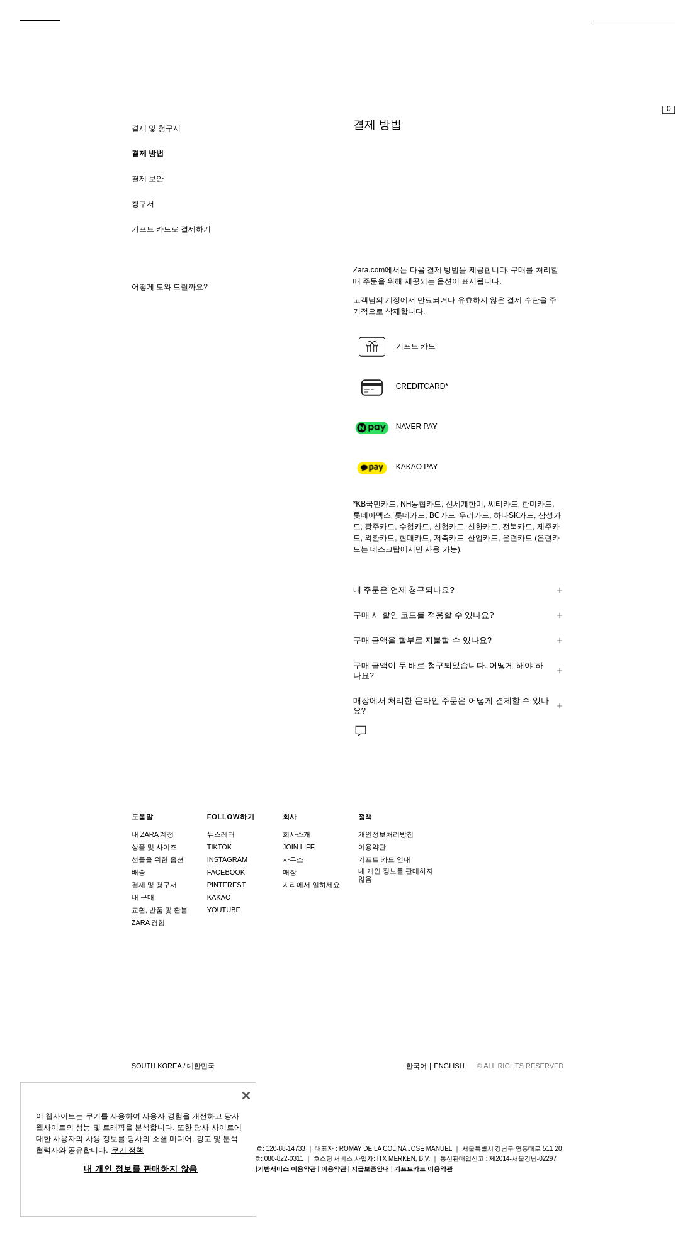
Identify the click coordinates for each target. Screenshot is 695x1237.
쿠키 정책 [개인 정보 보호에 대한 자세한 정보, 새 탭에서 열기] (127, 1150)
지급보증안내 (370, 1168)
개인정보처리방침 (386, 834)
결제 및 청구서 (154, 884)
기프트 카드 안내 (384, 859)
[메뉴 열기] (45, 29)
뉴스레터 (221, 834)
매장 (290, 872)
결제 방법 (148, 153)
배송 (138, 872)
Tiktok (219, 847)
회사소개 (296, 834)
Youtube (223, 910)
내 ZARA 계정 (153, 834)
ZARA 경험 (149, 922)
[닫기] (246, 1095)
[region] (138, 1149)
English (449, 1066)
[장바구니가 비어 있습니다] (668, 111)
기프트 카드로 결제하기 (172, 229)
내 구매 (143, 897)
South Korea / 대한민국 (173, 1066)
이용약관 (372, 847)
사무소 (293, 859)
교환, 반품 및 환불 (160, 910)
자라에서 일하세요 (311, 884)
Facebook (226, 872)
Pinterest (226, 884)
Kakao (219, 897)
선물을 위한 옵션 (158, 859)
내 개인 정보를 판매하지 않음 (395, 875)
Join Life (299, 847)
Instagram (227, 859)
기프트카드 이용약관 (423, 1168)
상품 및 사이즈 (154, 847)
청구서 (143, 203)
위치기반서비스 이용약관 (280, 1168)
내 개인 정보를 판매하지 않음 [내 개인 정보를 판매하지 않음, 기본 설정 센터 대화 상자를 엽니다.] (141, 1168)
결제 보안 (148, 178)
